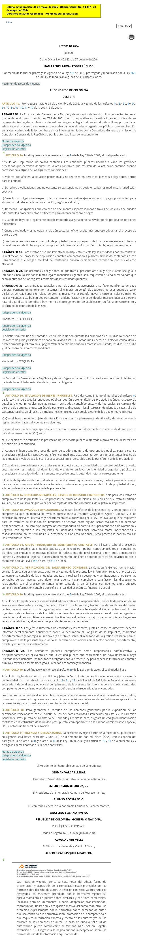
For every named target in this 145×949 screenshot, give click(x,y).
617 (53, 561)
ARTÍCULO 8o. (14, 594)
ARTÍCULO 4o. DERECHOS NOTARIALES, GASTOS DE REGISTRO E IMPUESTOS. (55, 495)
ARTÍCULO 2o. (14, 155)
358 (34, 561)
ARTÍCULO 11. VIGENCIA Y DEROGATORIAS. (33, 733)
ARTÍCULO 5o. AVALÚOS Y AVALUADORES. (33, 510)
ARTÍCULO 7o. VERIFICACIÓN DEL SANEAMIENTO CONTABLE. (46, 567)
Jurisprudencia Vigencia (16, 145)
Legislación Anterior (14, 149)
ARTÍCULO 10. (14, 710)
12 (73, 680)
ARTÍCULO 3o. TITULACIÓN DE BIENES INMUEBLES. (39, 395)
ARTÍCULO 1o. (11, 103)
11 (26, 108)
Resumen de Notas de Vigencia (21, 84)
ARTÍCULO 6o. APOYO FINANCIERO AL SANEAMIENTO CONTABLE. (49, 545)
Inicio (9, 22)
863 (133, 73)
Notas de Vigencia (13, 141)
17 (31, 108)
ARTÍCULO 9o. (14, 670)
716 (71, 73)
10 (21, 108)
